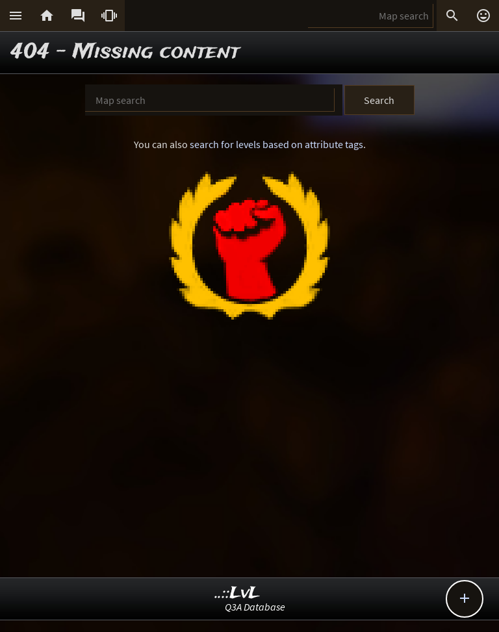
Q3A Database (255, 606)
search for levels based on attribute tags (276, 144)
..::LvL (237, 593)
